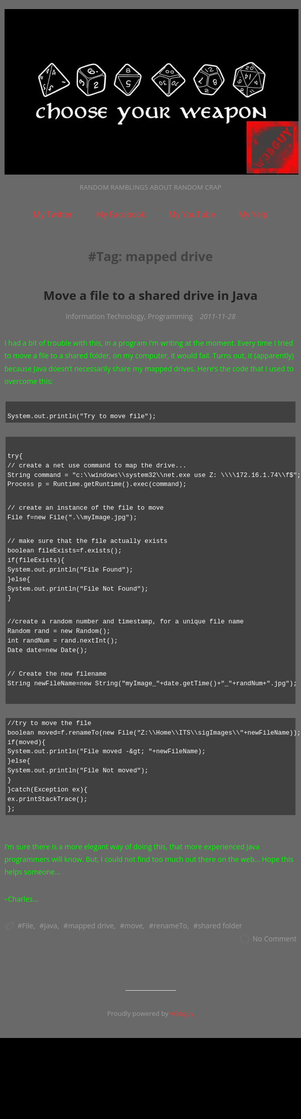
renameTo (170, 925)
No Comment (274, 938)
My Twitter (53, 214)
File (27, 925)
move (134, 925)
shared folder (220, 925)
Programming (170, 316)
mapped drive (91, 925)
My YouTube (192, 214)
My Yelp (253, 214)
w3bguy (182, 1013)
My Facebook (121, 214)
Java (50, 925)
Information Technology (105, 316)
